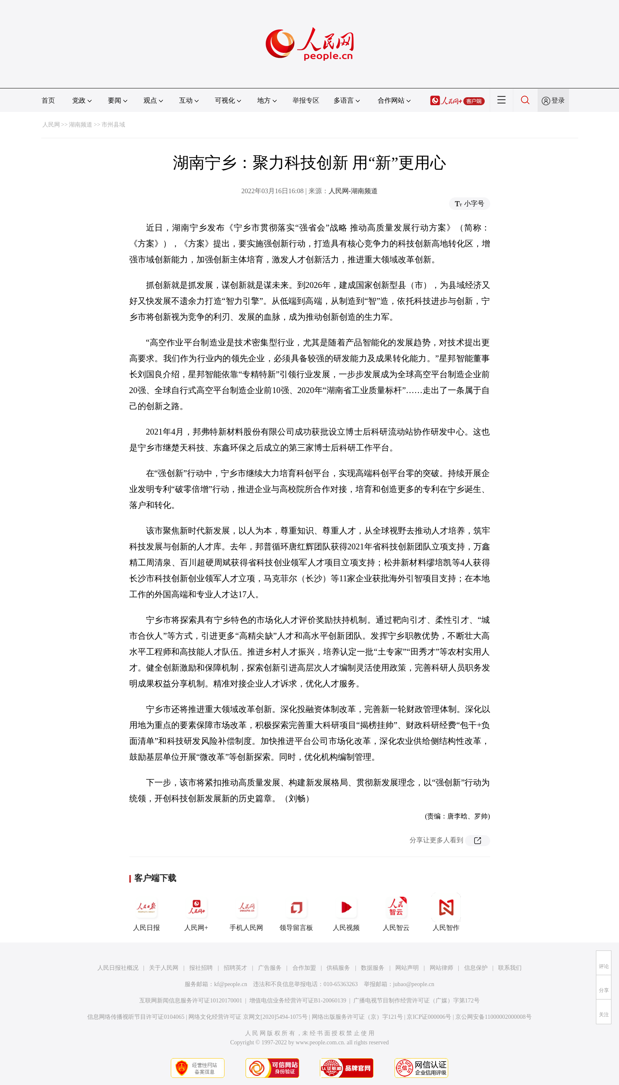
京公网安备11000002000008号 (493, 1017)
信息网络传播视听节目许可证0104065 (135, 1017)
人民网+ (196, 912)
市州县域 (113, 125)
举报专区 (306, 100)
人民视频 (346, 912)
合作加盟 (304, 968)
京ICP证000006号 (429, 1017)
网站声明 (407, 968)
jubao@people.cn (413, 984)
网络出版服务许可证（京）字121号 (357, 1017)
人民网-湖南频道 (353, 190)
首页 (48, 100)
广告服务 (270, 968)
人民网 (51, 125)
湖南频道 (80, 125)
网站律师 (441, 968)
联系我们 (510, 968)
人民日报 (146, 912)
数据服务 (372, 968)
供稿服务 (338, 968)
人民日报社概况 (117, 968)
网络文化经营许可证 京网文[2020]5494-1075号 (248, 1017)
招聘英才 (235, 968)
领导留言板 (296, 912)
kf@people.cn (230, 984)
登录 (558, 100)
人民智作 (446, 912)
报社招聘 (201, 968)
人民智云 (396, 912)
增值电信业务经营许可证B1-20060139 (297, 1000)
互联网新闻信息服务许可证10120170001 (190, 1000)
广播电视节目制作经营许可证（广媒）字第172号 (416, 1000)
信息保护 (476, 968)
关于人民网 (163, 968)
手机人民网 (246, 912)
